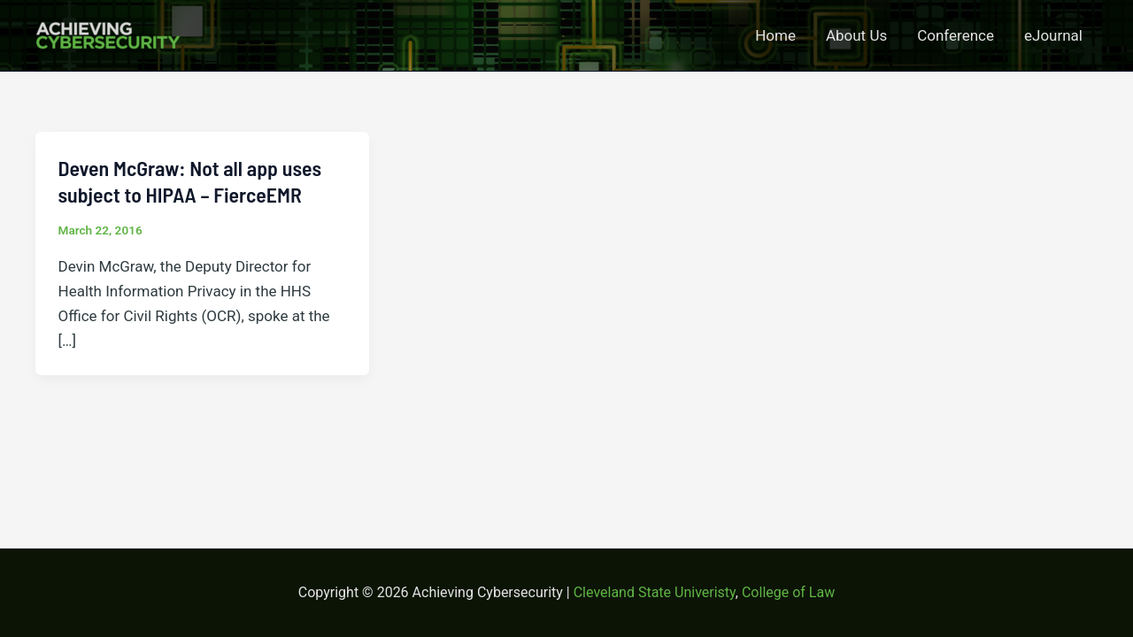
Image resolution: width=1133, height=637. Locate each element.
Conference (955, 35)
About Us (856, 35)
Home (775, 35)
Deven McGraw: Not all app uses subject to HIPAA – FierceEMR (190, 181)
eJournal (1053, 35)
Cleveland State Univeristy (655, 592)
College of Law (788, 592)
